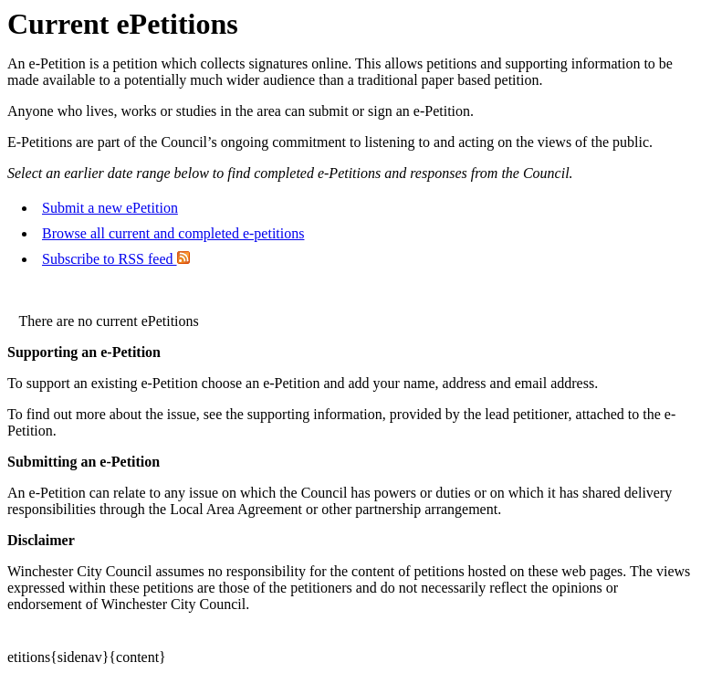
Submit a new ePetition (110, 208)
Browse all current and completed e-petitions (173, 233)
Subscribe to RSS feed (116, 259)
